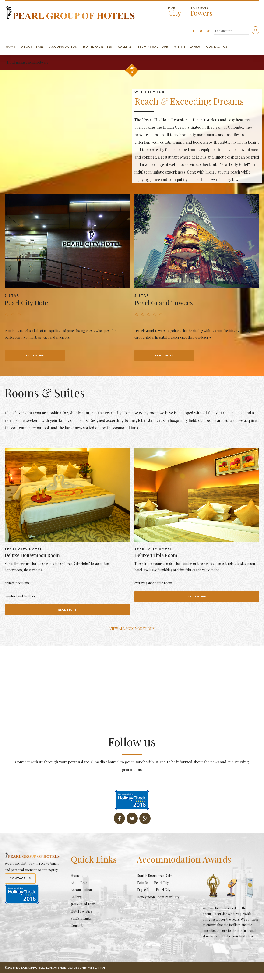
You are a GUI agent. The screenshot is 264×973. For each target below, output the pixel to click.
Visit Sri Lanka (187, 46)
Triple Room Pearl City (153, 890)
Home (10, 46)
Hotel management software (28, 62)
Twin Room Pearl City (153, 883)
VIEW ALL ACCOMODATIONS (132, 628)
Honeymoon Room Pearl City (158, 897)
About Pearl (32, 46)
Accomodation (63, 46)
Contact (76, 925)
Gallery (125, 46)
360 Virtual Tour (153, 46)
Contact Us (216, 46)
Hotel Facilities (97, 46)
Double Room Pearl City (154, 875)
